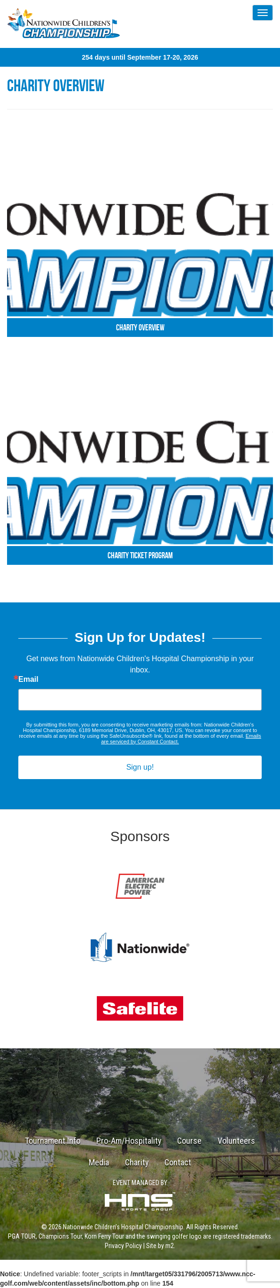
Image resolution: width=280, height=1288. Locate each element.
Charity (137, 1162)
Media (99, 1162)
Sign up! (140, 767)
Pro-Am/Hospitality (129, 1141)
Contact (177, 1162)
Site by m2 (160, 1245)
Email (28, 679)
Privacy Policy (123, 1245)
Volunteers (236, 1141)
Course (189, 1141)
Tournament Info (52, 1141)
